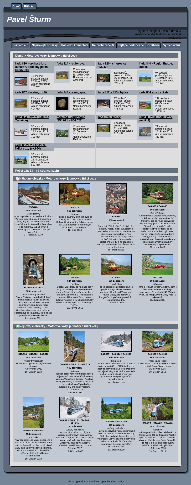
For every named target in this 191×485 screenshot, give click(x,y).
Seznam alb (20, 45)
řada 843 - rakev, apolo (72, 92)
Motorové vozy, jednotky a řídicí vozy (52, 55)
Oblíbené (153, 45)
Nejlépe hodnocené (131, 45)
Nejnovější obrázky (45, 45)
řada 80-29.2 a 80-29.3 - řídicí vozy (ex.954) (30, 147)
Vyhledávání (171, 45)
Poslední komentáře (74, 45)
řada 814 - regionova (71, 63)
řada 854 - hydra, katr (153, 92)
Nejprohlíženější (103, 45)
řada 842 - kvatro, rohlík (31, 92)
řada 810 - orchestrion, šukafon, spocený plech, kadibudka (31, 67)
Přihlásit (29, 6)
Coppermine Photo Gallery (111, 481)
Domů (16, 6)
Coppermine (79, 481)
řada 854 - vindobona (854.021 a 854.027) (71, 118)
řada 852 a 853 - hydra (113, 92)
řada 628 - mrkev (109, 117)
